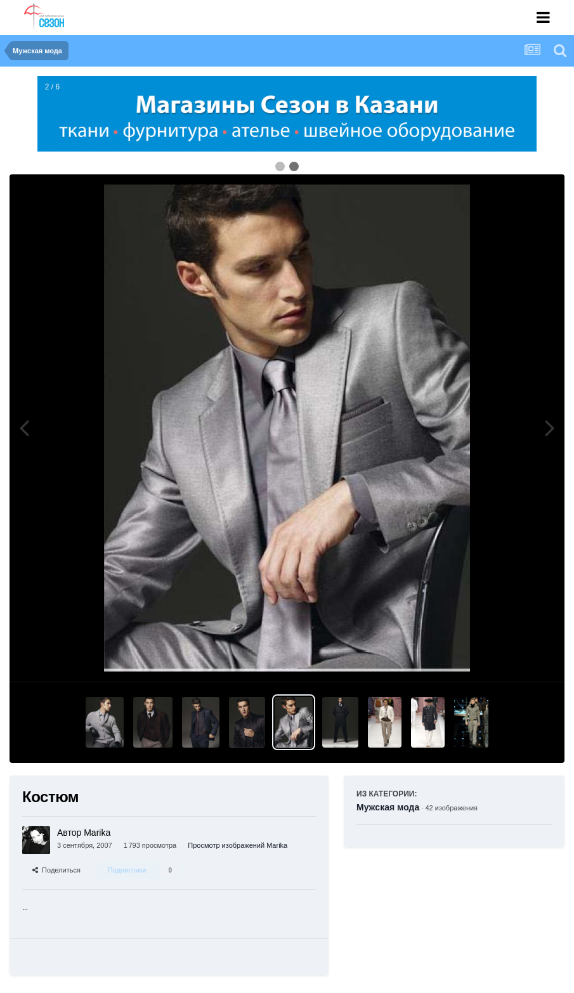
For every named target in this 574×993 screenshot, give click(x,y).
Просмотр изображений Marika (237, 845)
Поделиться (56, 870)
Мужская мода (387, 807)
